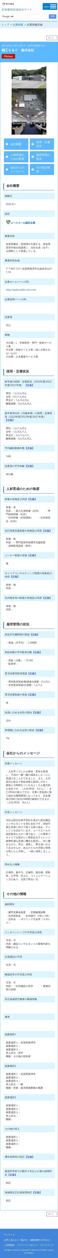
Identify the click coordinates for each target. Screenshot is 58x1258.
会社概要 (15, 144)
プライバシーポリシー (28, 1245)
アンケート (9, 1234)
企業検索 (18, 24)
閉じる (51, 38)
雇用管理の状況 (43, 157)
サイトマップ (47, 1245)
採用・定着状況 (43, 144)
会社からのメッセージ (17, 169)
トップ (5, 24)
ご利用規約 (9, 1245)
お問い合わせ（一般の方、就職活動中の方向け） (28, 1239)
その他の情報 (43, 169)
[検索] (24, 16)
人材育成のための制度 (17, 157)
